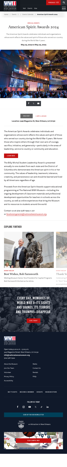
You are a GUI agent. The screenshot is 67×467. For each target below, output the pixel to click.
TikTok (41, 419)
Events (30, 8)
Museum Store (51, 404)
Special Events (33, 23)
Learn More (11, 156)
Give (35, 8)
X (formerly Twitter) (35, 419)
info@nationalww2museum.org (17, 367)
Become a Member (27, 404)
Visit (24, 8)
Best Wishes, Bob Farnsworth (21, 274)
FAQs (34, 388)
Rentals (35, 384)
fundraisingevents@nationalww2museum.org (26, 214)
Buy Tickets (12, 404)
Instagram (23, 419)
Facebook (17, 419)
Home (6, 14)
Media (35, 376)
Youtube (29, 419)
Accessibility (8, 393)
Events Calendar (28, 14)
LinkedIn (47, 419)
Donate (40, 404)
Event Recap (9, 271)
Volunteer (7, 384)
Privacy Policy (9, 388)
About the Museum (11, 376)
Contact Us (37, 380)
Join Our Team (9, 380)
